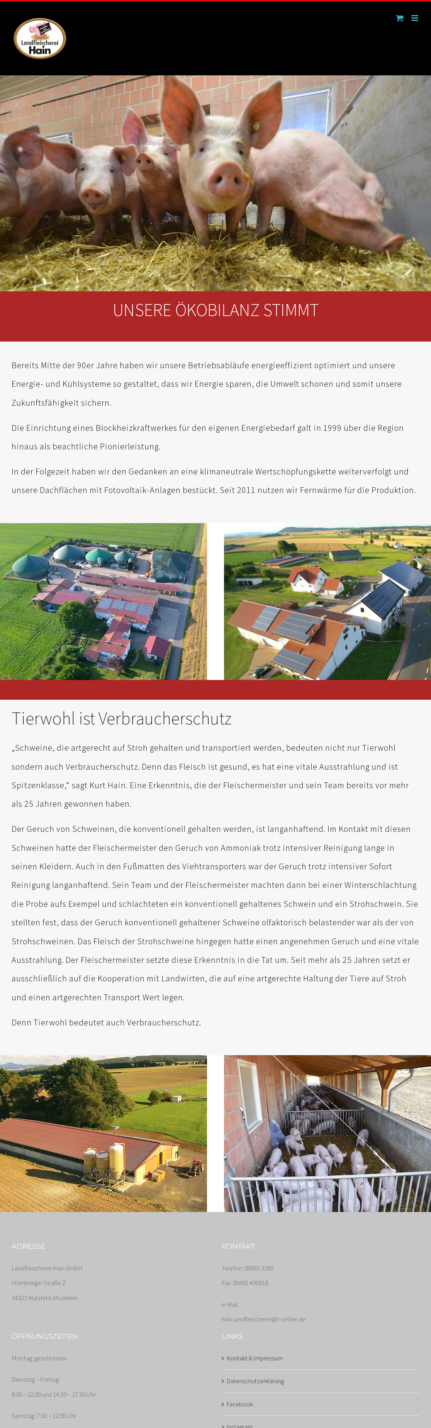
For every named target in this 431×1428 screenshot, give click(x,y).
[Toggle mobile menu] (415, 18)
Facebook (239, 1404)
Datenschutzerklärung (255, 1381)
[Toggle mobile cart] (400, 18)
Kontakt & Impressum (254, 1358)
